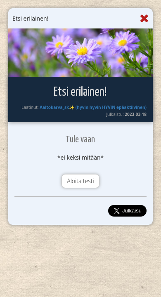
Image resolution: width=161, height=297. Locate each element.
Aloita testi (80, 181)
